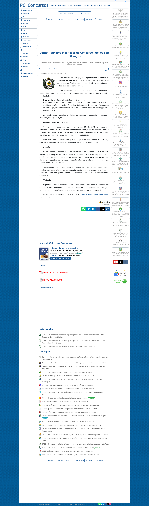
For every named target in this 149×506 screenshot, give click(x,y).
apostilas (77, 5)
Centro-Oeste (26, 40)
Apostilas (24, 13)
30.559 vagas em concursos (61, 5)
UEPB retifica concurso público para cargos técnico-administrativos (67, 451)
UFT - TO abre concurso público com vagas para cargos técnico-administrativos (72, 425)
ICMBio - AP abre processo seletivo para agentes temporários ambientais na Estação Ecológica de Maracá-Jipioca (73, 336)
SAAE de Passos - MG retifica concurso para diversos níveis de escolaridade (70, 388)
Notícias (24, 17)
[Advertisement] (59, 35)
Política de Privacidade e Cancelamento (49, 504)
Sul (22, 30)
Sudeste (24, 26)
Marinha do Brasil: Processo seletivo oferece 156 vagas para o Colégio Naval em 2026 (74, 363)
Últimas (24, 43)
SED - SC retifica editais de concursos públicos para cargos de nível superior (70, 405)
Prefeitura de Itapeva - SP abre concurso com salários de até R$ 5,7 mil (68, 376)
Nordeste (24, 36)
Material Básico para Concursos (94, 195)
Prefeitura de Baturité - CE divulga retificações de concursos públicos (72, 447)
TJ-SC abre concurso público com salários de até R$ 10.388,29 (65, 401)
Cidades (24, 56)
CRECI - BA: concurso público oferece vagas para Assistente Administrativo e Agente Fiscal (75, 444)
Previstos (24, 50)
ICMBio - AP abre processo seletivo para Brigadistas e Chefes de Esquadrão (70, 346)
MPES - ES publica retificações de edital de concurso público (68, 398)
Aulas (23, 70)
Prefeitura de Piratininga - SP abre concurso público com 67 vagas (67, 372)
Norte (23, 33)
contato (107, 5)
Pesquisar (85, 13)
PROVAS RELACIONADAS (52, 280)
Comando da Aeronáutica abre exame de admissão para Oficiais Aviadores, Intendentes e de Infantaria (75, 358)
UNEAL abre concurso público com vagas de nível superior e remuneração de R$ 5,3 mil (75, 434)
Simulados (25, 63)
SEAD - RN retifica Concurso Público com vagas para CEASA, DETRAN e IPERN (71, 454)
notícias (86, 5)
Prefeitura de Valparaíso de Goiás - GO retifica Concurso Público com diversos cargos (74, 417)
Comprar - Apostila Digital (60, 258)
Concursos (25, 20)
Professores (25, 46)
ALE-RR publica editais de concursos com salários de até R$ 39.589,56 (68, 422)
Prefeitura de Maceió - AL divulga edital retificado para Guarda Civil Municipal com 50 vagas (74, 439)
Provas (24, 66)
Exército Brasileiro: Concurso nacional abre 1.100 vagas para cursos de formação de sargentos (73, 367)
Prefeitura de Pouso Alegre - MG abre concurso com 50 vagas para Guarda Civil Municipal (72, 380)
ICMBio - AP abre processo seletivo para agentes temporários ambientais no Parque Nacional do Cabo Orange (73, 341)
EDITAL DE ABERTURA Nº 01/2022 (56, 273)
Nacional (24, 23)
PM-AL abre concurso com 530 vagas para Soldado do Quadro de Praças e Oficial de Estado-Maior (73, 430)
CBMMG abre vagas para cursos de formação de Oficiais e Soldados (67, 385)
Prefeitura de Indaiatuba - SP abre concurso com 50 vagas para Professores (120, 64)
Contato (24, 76)
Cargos (24, 53)
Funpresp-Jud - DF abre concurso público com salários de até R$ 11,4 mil (69, 408)
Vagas (23, 60)
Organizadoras (26, 73)
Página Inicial (26, 10)
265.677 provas (96, 5)
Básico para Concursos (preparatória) (64, 248)
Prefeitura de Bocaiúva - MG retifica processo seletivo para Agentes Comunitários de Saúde (73, 393)
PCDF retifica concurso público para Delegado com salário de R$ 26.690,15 (70, 412)
